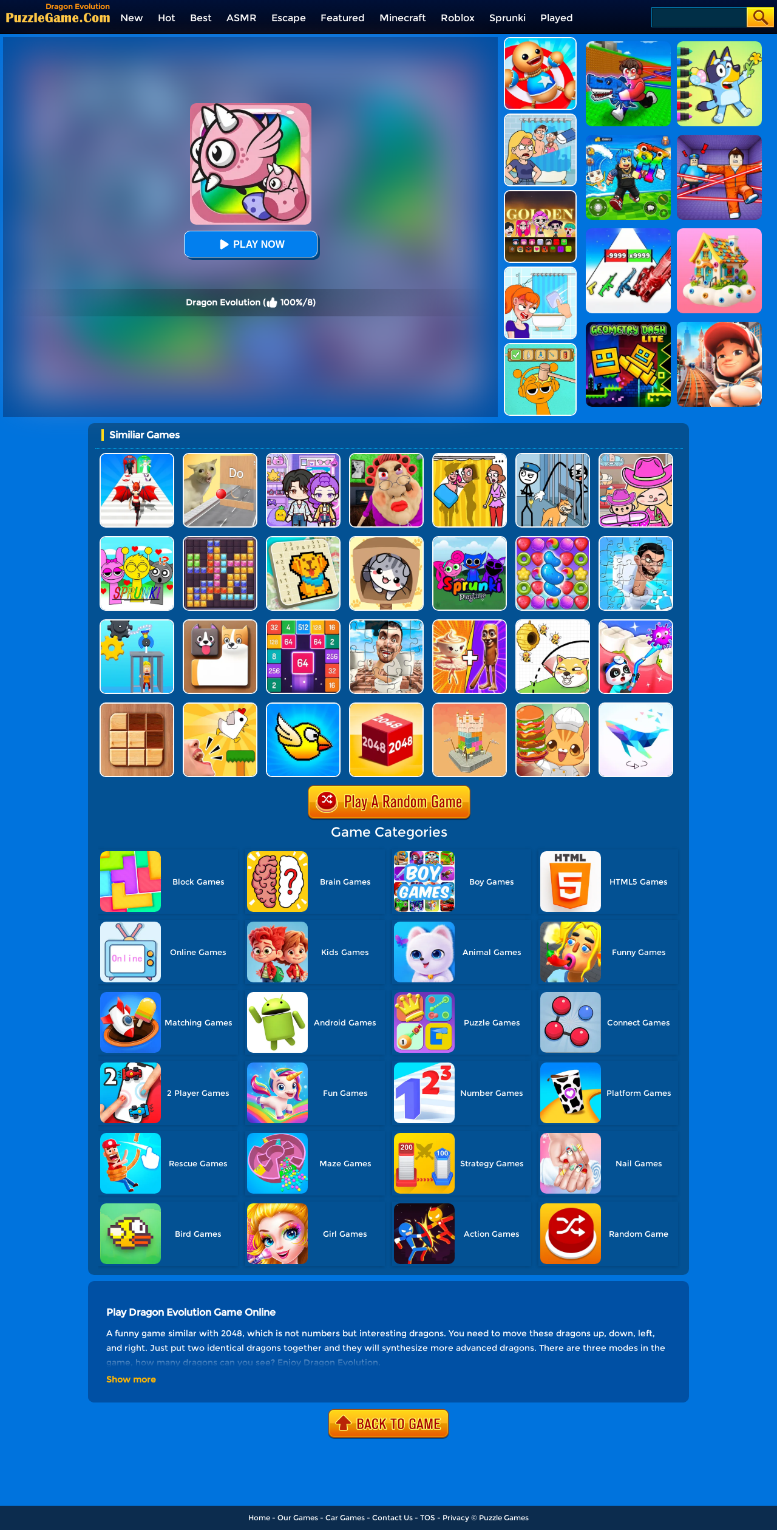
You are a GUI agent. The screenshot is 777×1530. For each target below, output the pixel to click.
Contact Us (392, 1517)
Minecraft (402, 18)
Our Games (297, 1517)
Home (259, 1517)
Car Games (345, 1517)
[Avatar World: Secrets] (303, 457)
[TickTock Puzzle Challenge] (220, 457)
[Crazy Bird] (303, 707)
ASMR (241, 18)
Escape (288, 18)
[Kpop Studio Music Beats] (540, 194)
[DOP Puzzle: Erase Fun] (540, 118)
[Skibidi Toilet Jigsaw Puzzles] (386, 623)
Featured (343, 18)
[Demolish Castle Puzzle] (469, 707)
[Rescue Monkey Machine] (137, 623)
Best (201, 18)
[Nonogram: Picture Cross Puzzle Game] (303, 540)
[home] (58, 17)
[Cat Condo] (386, 540)
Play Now (250, 244)
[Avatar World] (636, 457)
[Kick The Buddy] (540, 41)
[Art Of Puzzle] (636, 707)
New (131, 18)
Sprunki (507, 18)
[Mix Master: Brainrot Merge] (469, 623)
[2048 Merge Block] (303, 623)
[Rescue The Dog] (552, 623)
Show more (131, 1379)
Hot (166, 18)
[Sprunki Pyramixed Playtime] (469, 540)
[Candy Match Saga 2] (552, 540)
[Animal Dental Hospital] (636, 623)
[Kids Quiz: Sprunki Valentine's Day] (137, 540)
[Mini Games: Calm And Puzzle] (220, 707)
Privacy (456, 1517)
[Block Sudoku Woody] (137, 707)
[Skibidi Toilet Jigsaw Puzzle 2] (636, 540)
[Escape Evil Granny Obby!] (386, 457)
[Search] (698, 17)
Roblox (458, 18)
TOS (427, 1517)
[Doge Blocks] (220, 623)
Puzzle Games (504, 1517)
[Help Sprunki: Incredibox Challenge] (540, 347)
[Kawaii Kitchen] (552, 707)
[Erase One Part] (540, 271)
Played (556, 18)
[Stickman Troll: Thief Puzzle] (552, 457)
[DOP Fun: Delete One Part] (469, 457)
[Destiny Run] (137, 457)
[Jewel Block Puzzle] (220, 540)
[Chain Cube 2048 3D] (386, 707)
